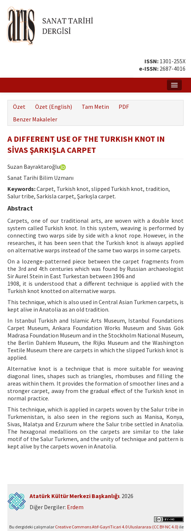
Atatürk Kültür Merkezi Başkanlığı (74, 496)
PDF (124, 106)
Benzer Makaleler (35, 119)
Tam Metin (95, 106)
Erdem (75, 507)
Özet (19, 106)
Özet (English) (53, 106)
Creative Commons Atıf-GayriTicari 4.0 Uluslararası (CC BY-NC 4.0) (116, 527)
